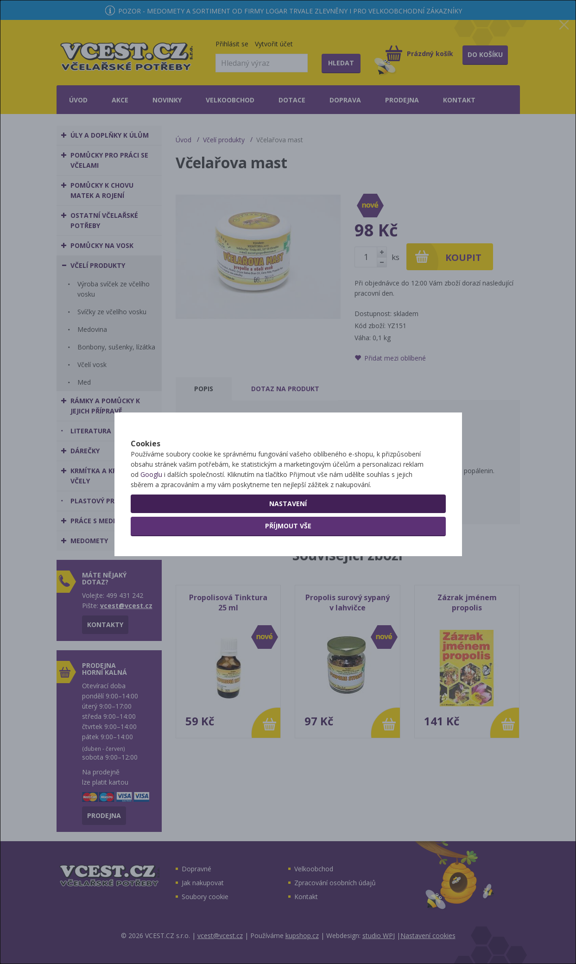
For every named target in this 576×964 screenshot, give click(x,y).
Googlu (151, 506)
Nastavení (288, 536)
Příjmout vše (288, 558)
